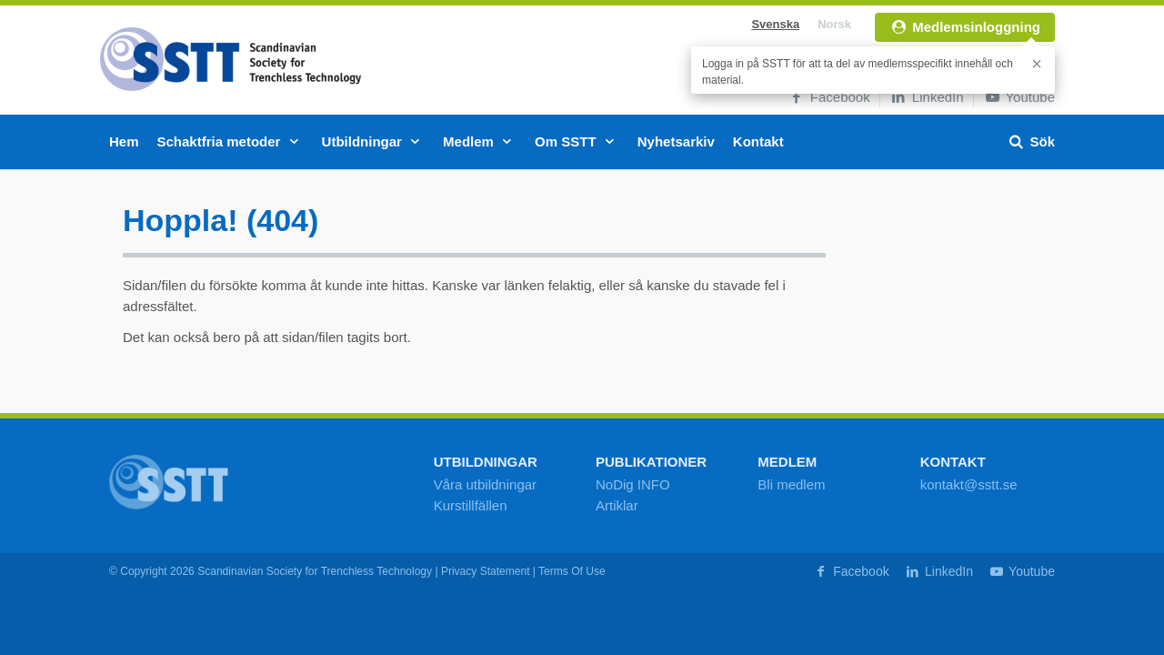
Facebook (829, 97)
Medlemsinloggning (964, 27)
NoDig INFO (633, 484)
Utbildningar (374, 141)
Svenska (775, 24)
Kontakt (758, 141)
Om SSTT (577, 141)
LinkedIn (926, 97)
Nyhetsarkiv (676, 141)
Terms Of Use (572, 571)
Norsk (834, 24)
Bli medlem (791, 484)
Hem (124, 141)
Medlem (480, 141)
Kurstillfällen (470, 505)
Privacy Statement (485, 571)
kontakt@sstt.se (969, 484)
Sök (1031, 141)
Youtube (1019, 97)
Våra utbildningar (485, 484)
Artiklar (617, 505)
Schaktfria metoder (230, 141)
